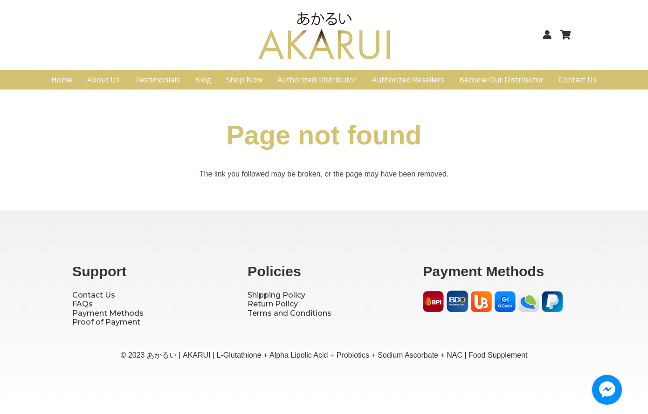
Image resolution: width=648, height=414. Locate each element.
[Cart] (565, 35)
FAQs (82, 303)
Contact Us (93, 295)
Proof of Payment (106, 322)
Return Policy (273, 303)
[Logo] (324, 38)
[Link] (549, 35)
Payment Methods (108, 313)
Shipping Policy (276, 295)
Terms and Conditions (289, 313)
